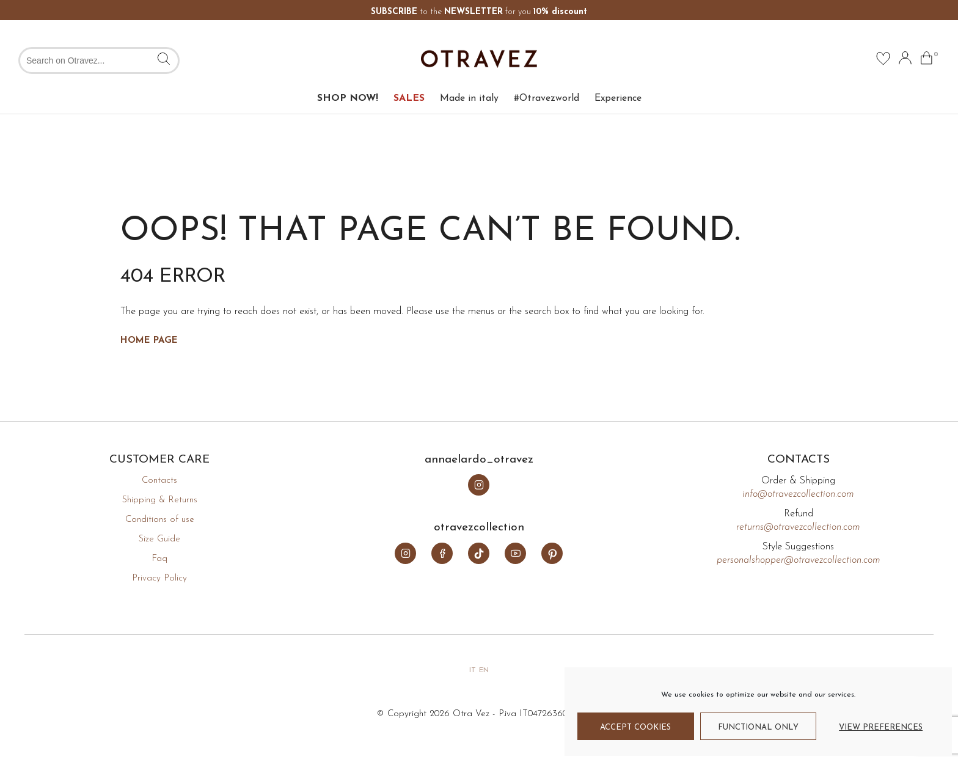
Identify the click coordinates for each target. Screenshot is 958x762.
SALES (409, 98)
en (484, 670)
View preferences (881, 727)
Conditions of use (159, 519)
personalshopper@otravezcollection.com (798, 560)
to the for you (479, 11)
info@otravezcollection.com (798, 494)
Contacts (159, 480)
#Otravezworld (546, 98)
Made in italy (469, 98)
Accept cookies (635, 727)
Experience (618, 98)
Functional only (758, 727)
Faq (159, 558)
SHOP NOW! (347, 98)
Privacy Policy (159, 578)
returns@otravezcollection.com (798, 527)
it (472, 670)
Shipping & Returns (159, 500)
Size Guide (159, 539)
